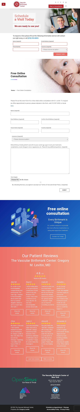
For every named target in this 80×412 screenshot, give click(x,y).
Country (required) (46, 128)
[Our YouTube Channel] (66, 2)
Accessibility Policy (53, 409)
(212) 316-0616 (33, 38)
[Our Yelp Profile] (55, 2)
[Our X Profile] (60, 2)
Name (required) (17, 41)
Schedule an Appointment (54, 407)
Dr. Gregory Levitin (23, 409)
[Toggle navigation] (65, 6)
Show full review (17, 312)
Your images (14, 177)
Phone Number (16, 47)
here (12, 106)
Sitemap (66, 407)
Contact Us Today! (58, 236)
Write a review (48, 359)
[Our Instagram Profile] (63, 2)
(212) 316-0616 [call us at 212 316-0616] (55, 385)
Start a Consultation (55, 6)
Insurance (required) (46, 47)
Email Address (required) (47, 41)
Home (13, 90)
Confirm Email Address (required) (50, 119)
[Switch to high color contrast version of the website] (3, 4)
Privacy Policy (64, 409)
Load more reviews (33, 359)
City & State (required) (17, 128)
